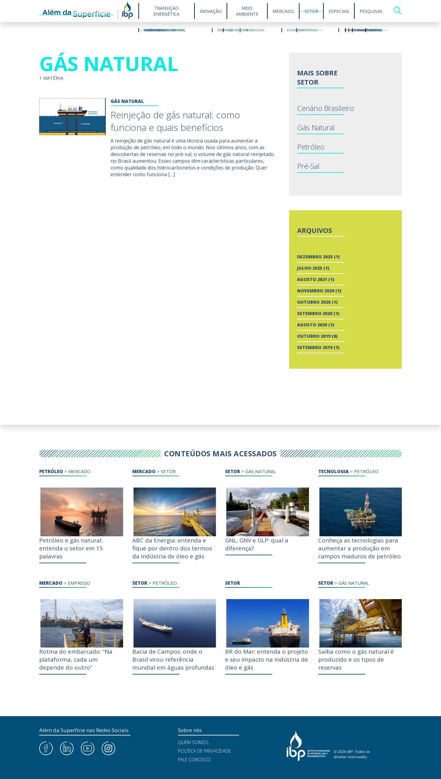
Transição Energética (166, 11)
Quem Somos (193, 742)
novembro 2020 (315, 291)
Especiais (339, 11)
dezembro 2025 (315, 257)
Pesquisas (371, 11)
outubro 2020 (313, 302)
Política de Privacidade (204, 751)
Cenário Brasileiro (325, 108)
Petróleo (310, 147)
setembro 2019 (314, 347)
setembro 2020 (314, 313)
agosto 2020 (312, 325)
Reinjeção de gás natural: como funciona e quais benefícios (175, 121)
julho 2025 (309, 268)
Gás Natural (316, 127)
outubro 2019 (313, 336)
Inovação (211, 11)
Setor (311, 11)
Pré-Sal (308, 166)
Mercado (283, 11)
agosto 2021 (312, 279)
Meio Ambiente (247, 11)
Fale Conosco (194, 759)
